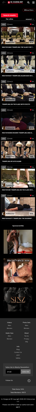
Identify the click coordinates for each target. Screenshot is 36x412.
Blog (18, 349)
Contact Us (18, 352)
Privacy (26, 339)
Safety (18, 358)
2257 (18, 355)
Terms (26, 336)
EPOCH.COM (15, 404)
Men (9, 325)
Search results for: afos (9, 15)
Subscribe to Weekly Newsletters (17, 367)
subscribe (25, 372)
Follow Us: (9, 380)
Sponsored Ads (18, 226)
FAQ (26, 342)
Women (9, 328)
